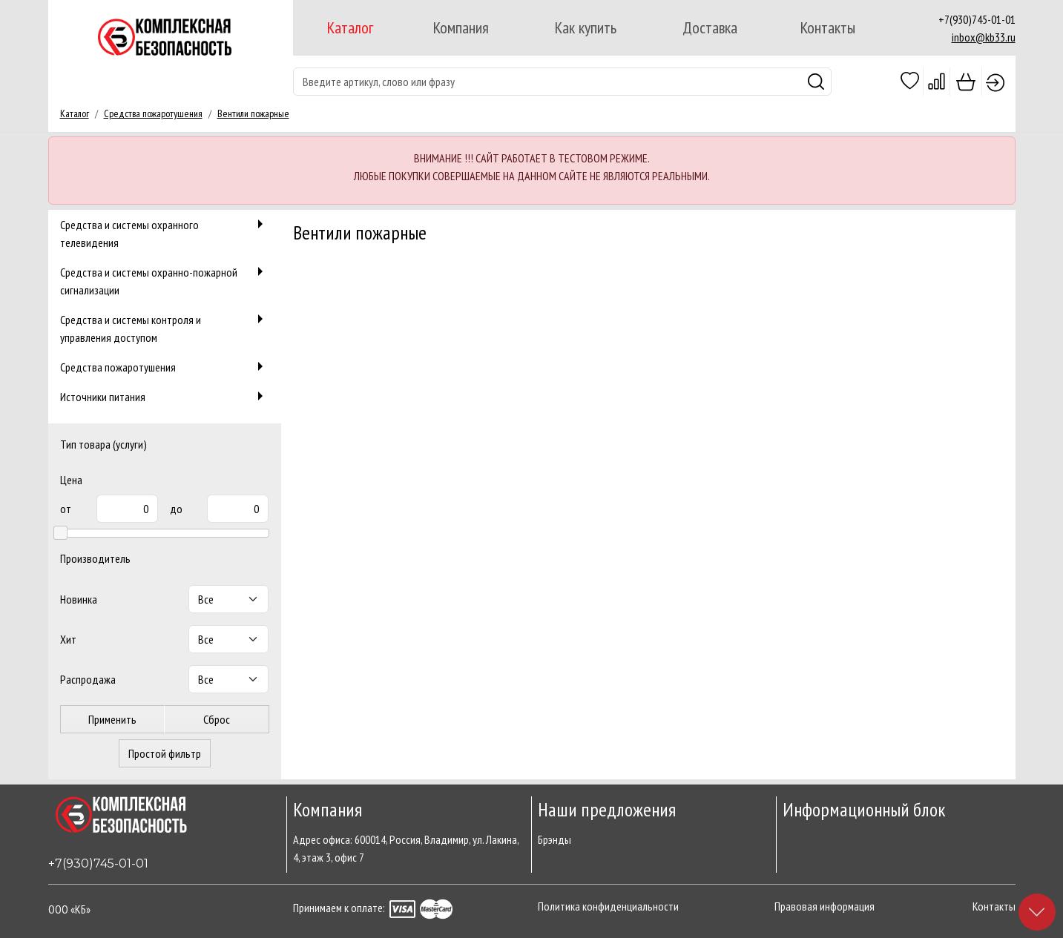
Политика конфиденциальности (608, 906)
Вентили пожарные (253, 113)
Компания (461, 27)
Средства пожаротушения (153, 113)
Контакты (827, 27)
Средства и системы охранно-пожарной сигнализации (164, 279)
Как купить (585, 27)
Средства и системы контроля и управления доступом (164, 327)
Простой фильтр (164, 753)
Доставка (709, 27)
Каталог (350, 27)
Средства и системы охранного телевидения (164, 232)
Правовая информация (824, 906)
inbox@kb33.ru (984, 37)
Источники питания (164, 396)
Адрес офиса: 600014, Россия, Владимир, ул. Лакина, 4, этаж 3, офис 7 (406, 848)
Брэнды (554, 839)
